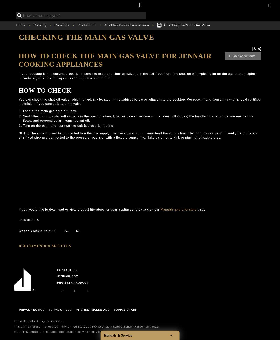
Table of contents (243, 56)
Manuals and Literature (179, 209)
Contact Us (67, 270)
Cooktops (62, 25)
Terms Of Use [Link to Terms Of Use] (60, 309)
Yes (66, 231)
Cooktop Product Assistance (127, 25)
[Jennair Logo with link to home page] (25, 290)
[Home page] (140, 5)
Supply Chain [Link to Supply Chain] (125, 309)
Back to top (27, 219)
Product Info (88, 25)
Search (19, 15)
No (78, 231)
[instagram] (62, 291)
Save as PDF (254, 49)
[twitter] (88, 291)
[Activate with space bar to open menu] (269, 5)
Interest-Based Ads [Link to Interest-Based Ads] (92, 309)
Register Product (72, 282)
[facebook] (75, 291)
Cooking (40, 25)
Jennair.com (67, 276)
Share (259, 49)
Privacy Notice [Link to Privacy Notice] (32, 309)
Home (21, 25)
